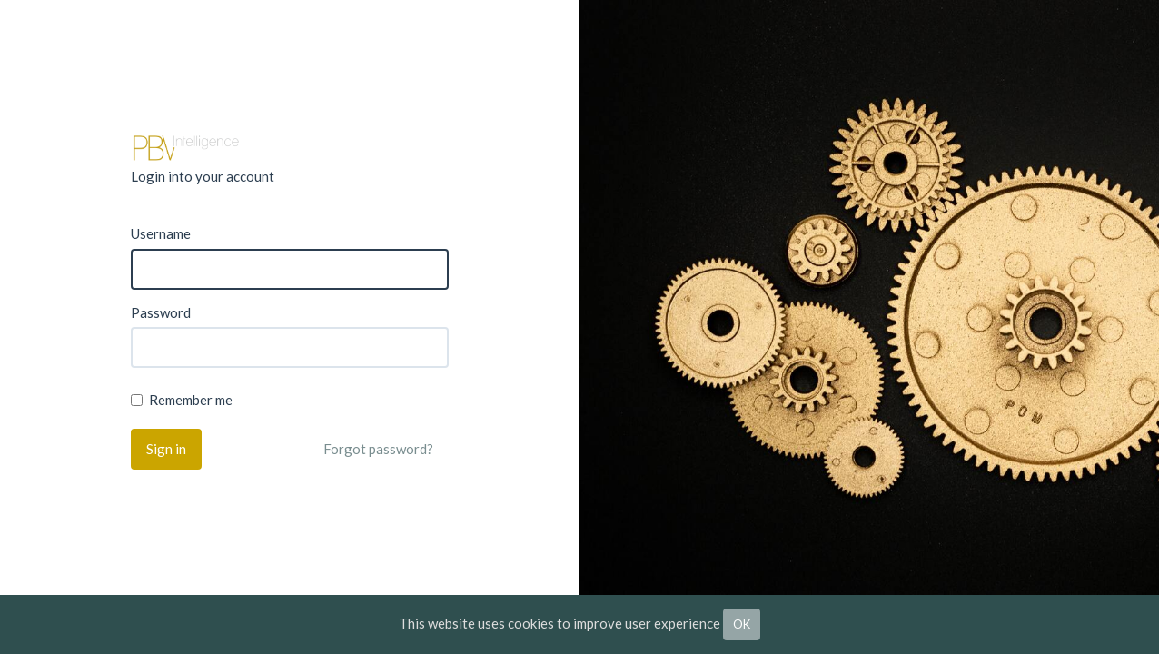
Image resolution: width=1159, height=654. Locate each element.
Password (161, 312)
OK (741, 624)
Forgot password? (378, 449)
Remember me (182, 399)
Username (161, 233)
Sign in (166, 449)
